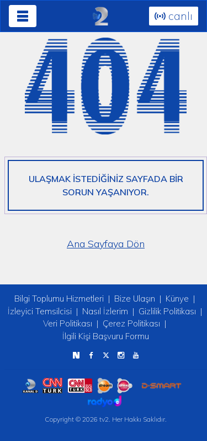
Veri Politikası (67, 323)
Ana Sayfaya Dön (106, 243)
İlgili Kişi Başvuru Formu (105, 336)
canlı (174, 16)
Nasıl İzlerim (105, 311)
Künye (177, 298)
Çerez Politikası (131, 323)
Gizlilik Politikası (167, 311)
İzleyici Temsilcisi (40, 311)
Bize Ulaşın (134, 298)
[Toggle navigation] (22, 16)
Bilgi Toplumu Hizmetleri (59, 298)
